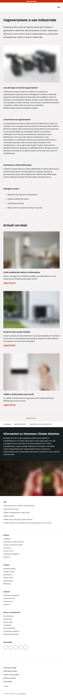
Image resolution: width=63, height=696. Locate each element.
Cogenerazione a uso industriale (40, 424)
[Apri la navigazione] (59, 7)
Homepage (7, 424)
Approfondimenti (20, 424)
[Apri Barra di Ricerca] (54, 7)
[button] (31, 418)
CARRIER (23, 694)
